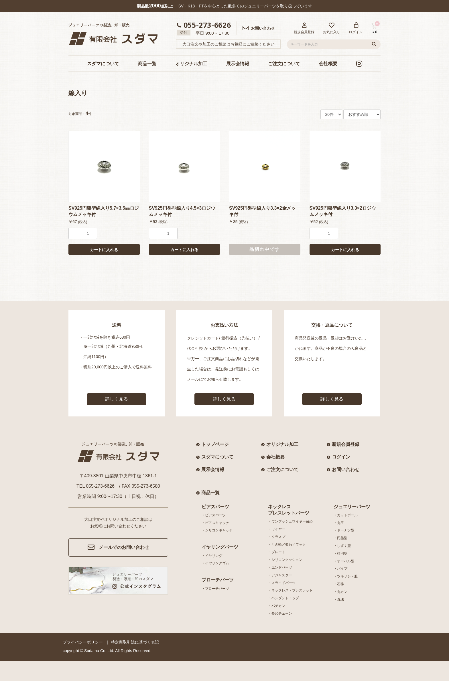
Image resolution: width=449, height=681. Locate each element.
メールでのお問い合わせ (118, 547)
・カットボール (346, 515)
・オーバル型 (344, 561)
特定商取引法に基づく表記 (135, 642)
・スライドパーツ (282, 583)
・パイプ (340, 569)
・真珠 (339, 599)
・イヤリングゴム (215, 563)
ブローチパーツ (218, 579)
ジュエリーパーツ (352, 506)
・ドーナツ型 (344, 530)
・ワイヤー (276, 529)
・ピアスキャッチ (215, 523)
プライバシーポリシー (83, 642)
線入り (78, 93)
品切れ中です (264, 249)
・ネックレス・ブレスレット (290, 590)
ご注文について (284, 63)
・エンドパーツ (280, 567)
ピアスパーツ (215, 506)
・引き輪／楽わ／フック (287, 545)
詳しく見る (116, 398)
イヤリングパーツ (220, 547)
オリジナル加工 (191, 63)
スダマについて (103, 63)
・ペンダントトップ (283, 598)
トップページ (215, 444)
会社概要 (328, 63)
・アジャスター (280, 575)
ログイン (341, 456)
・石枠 (339, 584)
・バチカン (276, 606)
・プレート (276, 552)
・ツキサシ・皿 (346, 576)
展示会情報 (237, 63)
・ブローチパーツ (215, 589)
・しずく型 (342, 546)
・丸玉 (339, 523)
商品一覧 (147, 63)
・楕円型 (340, 553)
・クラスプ (276, 537)
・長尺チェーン (280, 613)
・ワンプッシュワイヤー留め (290, 521)
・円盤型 (340, 538)
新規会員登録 (345, 444)
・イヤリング (212, 556)
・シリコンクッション (285, 560)
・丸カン (340, 592)
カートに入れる (104, 249)
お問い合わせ (345, 469)
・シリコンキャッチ (217, 530)
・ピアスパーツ (214, 515)
